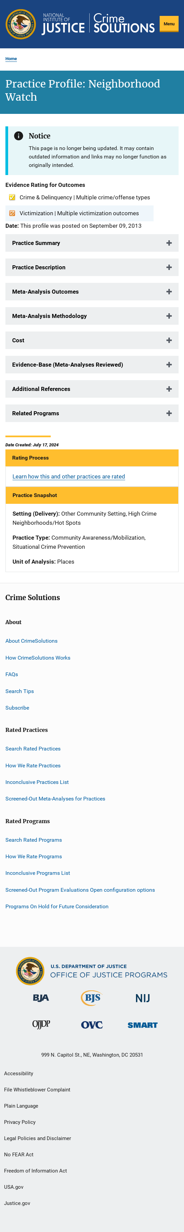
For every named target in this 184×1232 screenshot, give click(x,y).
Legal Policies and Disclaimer (37, 1138)
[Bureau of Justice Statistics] (92, 1007)
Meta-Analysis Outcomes (45, 291)
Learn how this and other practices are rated (69, 476)
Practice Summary (36, 243)
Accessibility (18, 1073)
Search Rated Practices (33, 748)
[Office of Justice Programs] (20, 24)
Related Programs (35, 413)
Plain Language (21, 1106)
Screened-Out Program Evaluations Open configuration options (80, 890)
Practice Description (39, 267)
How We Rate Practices (33, 765)
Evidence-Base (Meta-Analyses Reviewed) (67, 364)
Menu (169, 23)
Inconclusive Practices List (37, 782)
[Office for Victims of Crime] (92, 1030)
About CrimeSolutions (31, 641)
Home (11, 58)
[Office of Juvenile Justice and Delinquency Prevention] (41, 1030)
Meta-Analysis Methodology (49, 316)
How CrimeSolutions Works (37, 658)
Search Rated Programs (33, 840)
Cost (18, 340)
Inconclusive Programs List (37, 873)
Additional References (41, 389)
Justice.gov (17, 1203)
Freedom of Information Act (35, 1171)
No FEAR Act (18, 1155)
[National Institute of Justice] (143, 1003)
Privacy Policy (20, 1122)
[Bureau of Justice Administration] (41, 1003)
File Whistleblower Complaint (37, 1090)
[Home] (98, 24)
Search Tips (19, 691)
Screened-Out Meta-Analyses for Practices (55, 798)
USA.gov (13, 1187)
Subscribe (17, 708)
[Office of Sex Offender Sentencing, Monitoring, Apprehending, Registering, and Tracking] (143, 1029)
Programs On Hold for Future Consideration (57, 906)
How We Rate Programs (33, 856)
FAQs (11, 674)
